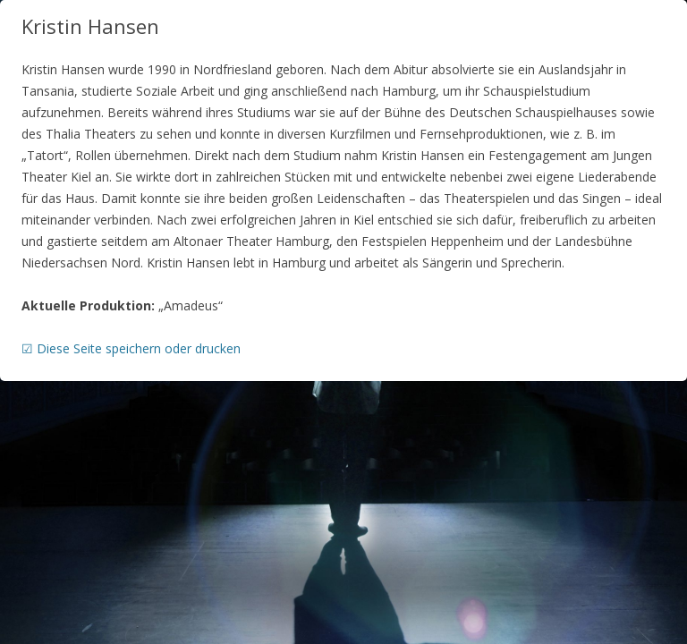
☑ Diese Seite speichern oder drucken (131, 348)
